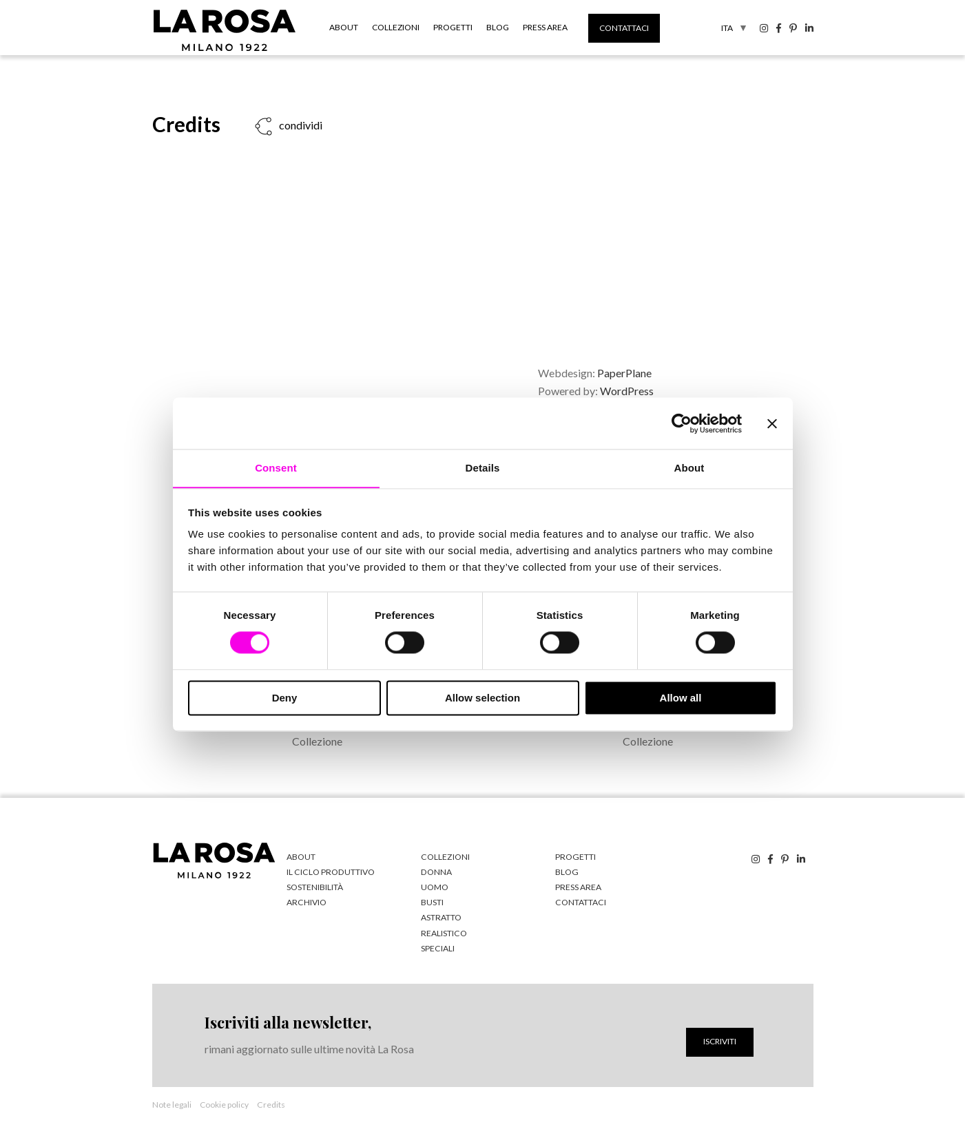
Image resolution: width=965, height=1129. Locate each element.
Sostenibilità (315, 887)
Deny (285, 698)
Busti (432, 902)
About (343, 27)
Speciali (437, 947)
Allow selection (482, 698)
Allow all (681, 698)
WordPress (627, 390)
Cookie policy (224, 1104)
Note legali (171, 1104)
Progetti (453, 27)
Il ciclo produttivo (329, 872)
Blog (497, 27)
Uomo (434, 887)
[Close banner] (772, 423)
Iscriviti (719, 1040)
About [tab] (689, 468)
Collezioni (395, 27)
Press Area (545, 27)
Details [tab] (483, 468)
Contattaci (624, 28)
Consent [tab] (276, 468)
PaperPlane (624, 372)
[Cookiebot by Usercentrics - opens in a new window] (681, 422)
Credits (270, 1104)
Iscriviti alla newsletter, (288, 1022)
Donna (436, 872)
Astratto (441, 917)
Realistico (443, 932)
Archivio (306, 902)
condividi (299, 125)
